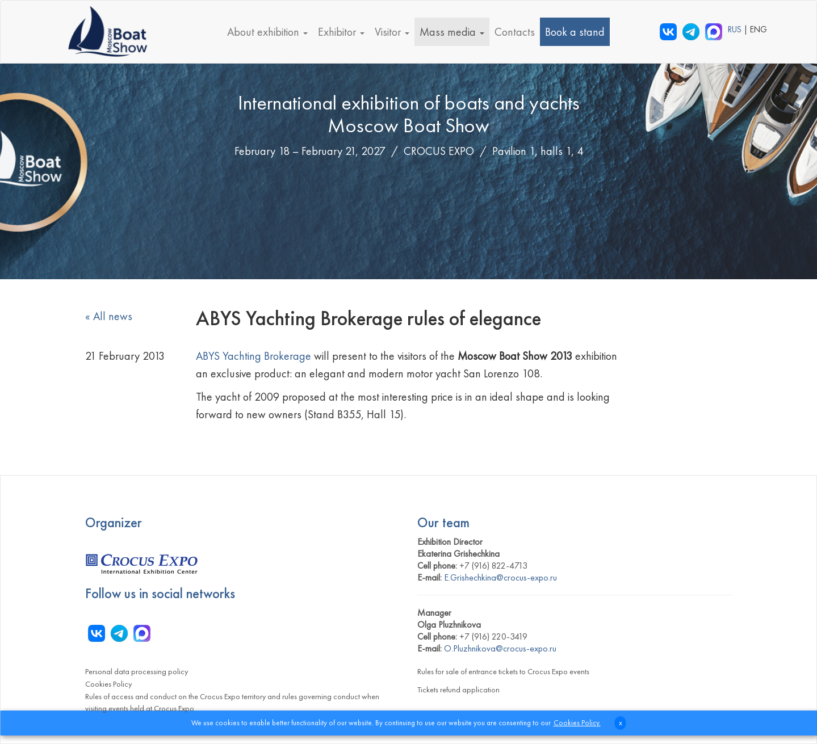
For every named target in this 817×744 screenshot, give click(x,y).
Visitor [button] (392, 31)
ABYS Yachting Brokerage (253, 355)
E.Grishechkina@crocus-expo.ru (500, 577)
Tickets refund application (458, 689)
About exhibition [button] (267, 31)
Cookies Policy (108, 684)
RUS (736, 29)
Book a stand (575, 31)
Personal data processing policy (136, 671)
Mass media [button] (452, 31)
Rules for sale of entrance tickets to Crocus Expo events (503, 671)
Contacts (515, 31)
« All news (108, 316)
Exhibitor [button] (341, 31)
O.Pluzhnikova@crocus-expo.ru (500, 648)
